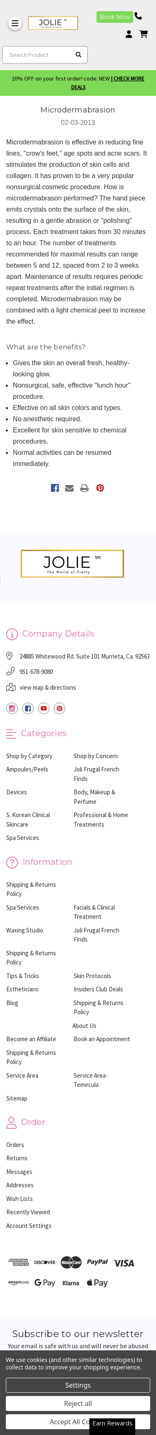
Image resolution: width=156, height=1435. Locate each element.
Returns (16, 1158)
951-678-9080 (36, 672)
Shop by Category (29, 756)
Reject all (78, 1403)
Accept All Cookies (78, 1421)
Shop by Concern (96, 756)
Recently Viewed (28, 1212)
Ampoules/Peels (27, 769)
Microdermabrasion (77, 110)
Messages (19, 1172)
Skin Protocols (92, 976)
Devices (16, 792)
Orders (15, 1145)
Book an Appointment (102, 1039)
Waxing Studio (24, 930)
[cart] (143, 34)
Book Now (114, 17)
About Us (84, 1026)
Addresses (20, 1185)
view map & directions (48, 687)
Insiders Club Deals (98, 989)
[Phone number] (141, 16)
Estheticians (22, 989)
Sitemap (16, 1098)
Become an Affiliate (31, 1039)
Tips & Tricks (22, 976)
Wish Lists (19, 1199)
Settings (78, 1385)
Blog (12, 1003)
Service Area (22, 1075)
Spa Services (22, 838)
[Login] (132, 34)
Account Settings (29, 1226)
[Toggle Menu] (15, 23)
